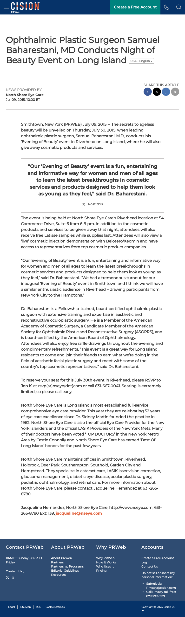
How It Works (106, 562)
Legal (11, 607)
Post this (92, 204)
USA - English (141, 61)
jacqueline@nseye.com (79, 513)
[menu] (6, 7)
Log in (145, 562)
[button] (179, 7)
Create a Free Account (157, 558)
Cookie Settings (55, 607)
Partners (57, 562)
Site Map (25, 607)
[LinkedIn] (18, 577)
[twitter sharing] (157, 92)
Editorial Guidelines (65, 570)
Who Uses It (105, 566)
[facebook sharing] (148, 92)
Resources (58, 574)
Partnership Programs (67, 566)
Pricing (101, 570)
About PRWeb (61, 558)
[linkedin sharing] (166, 92)
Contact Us (15, 571)
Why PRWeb (105, 558)
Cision (167, 607)
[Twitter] (8, 577)
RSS (38, 607)
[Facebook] (13, 577)
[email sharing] (175, 92)
